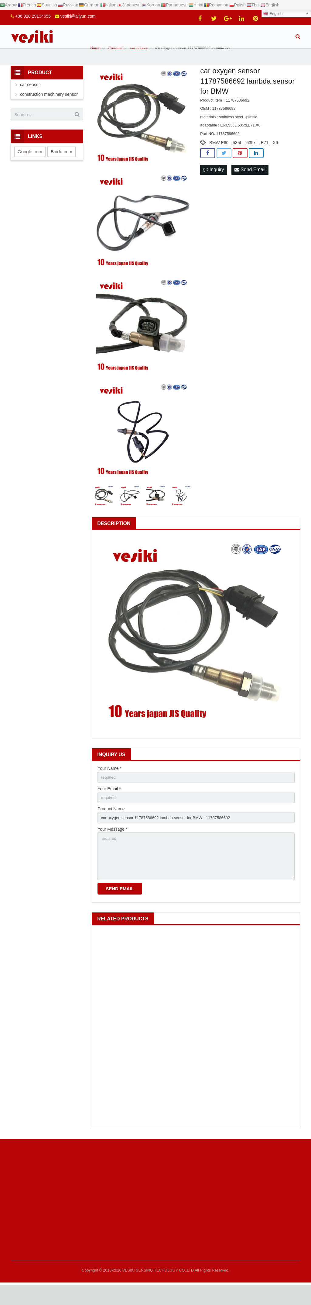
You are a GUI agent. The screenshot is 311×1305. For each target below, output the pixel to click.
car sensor (30, 98)
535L (237, 156)
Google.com (30, 165)
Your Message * (112, 845)
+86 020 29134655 (33, 16)
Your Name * (109, 782)
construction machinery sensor (49, 108)
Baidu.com (61, 165)
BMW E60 (218, 156)
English (272, 13)
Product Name (111, 824)
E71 (264, 156)
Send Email (249, 184)
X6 (275, 156)
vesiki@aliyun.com (78, 16)
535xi (251, 156)
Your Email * (109, 803)
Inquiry (213, 184)
